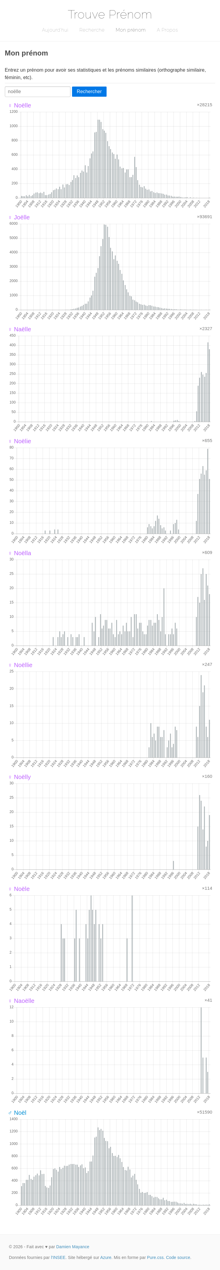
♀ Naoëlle (21, 1000)
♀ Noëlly (19, 777)
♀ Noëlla (19, 553)
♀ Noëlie (19, 441)
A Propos (167, 30)
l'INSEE (58, 1257)
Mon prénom (131, 30)
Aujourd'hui (55, 30)
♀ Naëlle (19, 329)
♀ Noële (19, 889)
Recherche (92, 30)
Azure (105, 1257)
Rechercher (89, 91)
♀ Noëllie (20, 665)
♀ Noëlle (19, 105)
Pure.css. (156, 1257)
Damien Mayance (72, 1246)
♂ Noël (17, 1112)
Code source (178, 1257)
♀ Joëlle (19, 217)
